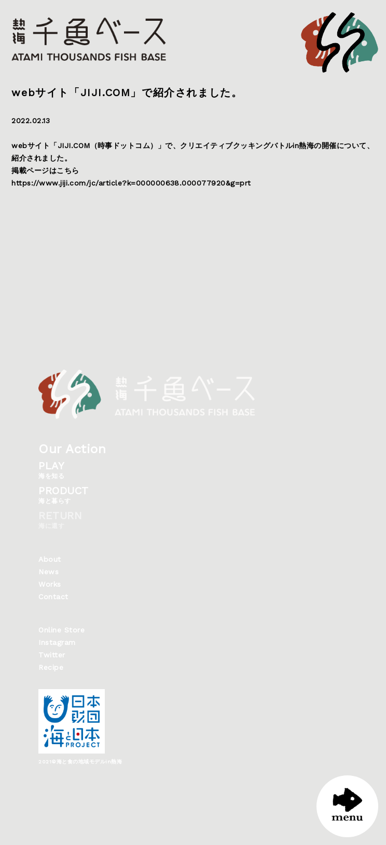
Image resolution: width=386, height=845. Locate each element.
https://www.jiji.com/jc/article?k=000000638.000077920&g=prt (131, 183)
